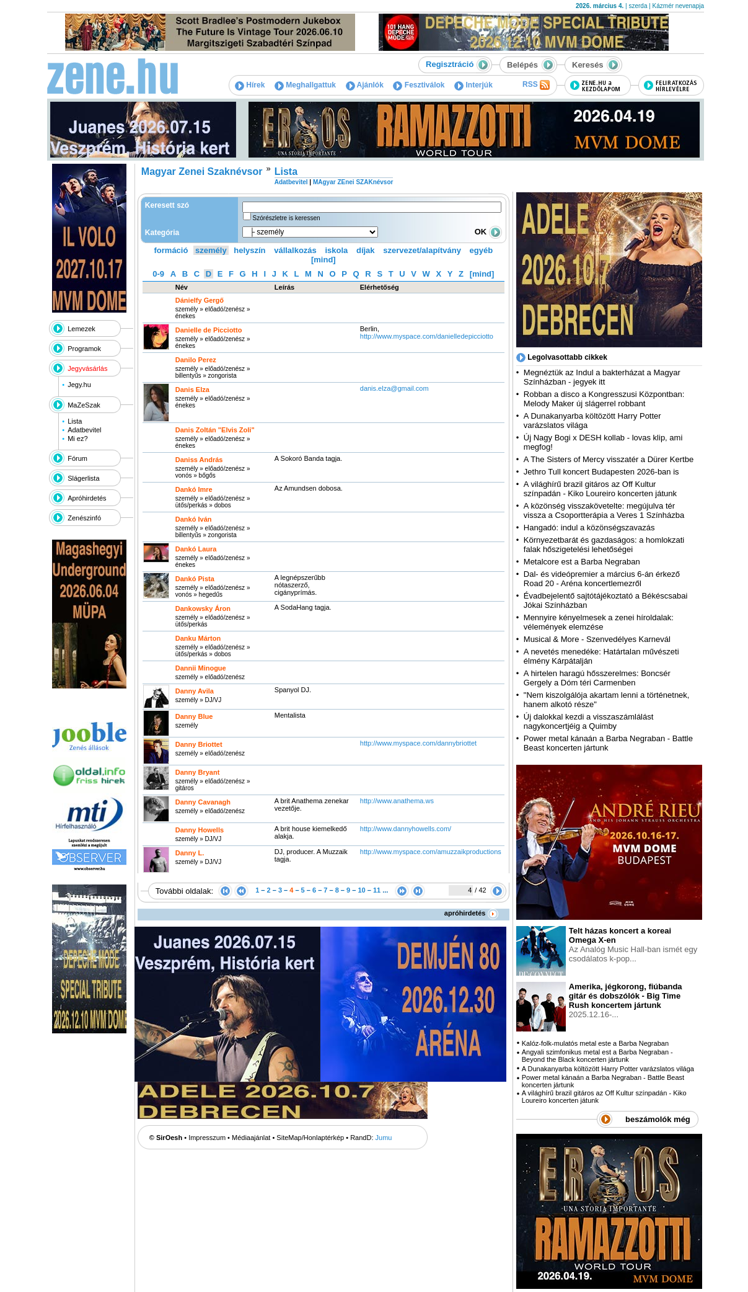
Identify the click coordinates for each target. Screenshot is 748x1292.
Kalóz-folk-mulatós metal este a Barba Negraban (595, 1043)
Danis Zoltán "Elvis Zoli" (215, 430)
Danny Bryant (197, 772)
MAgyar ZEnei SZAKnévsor (353, 182)
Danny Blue (194, 716)
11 (377, 890)
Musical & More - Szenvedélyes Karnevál (597, 639)
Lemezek (81, 328)
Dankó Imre (194, 489)
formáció (171, 250)
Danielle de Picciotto (208, 330)
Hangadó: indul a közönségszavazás (589, 527)
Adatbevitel (84, 430)
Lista (75, 421)
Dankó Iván (193, 519)
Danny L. (189, 853)
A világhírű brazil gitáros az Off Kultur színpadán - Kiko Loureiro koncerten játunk (600, 488)
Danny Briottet (198, 744)
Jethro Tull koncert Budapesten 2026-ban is (601, 471)
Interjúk (473, 85)
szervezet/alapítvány (422, 250)
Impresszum (207, 1137)
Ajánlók (365, 85)
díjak (365, 250)
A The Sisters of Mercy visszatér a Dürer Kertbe (608, 459)
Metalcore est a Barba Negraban (582, 561)
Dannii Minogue (200, 668)
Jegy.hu (79, 384)
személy (211, 250)
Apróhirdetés (87, 498)
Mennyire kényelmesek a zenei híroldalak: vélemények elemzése (599, 622)
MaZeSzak (84, 405)
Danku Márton (198, 638)
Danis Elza (192, 389)
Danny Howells (199, 830)
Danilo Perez (195, 359)
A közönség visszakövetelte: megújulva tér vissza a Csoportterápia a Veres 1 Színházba (604, 510)
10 (361, 890)
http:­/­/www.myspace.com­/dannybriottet (418, 743)
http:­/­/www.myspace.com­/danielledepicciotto (426, 336)
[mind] (323, 259)
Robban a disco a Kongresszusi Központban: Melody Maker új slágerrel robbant (604, 399)
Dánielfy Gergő (199, 300)
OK (488, 231)
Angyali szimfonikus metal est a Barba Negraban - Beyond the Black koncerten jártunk (597, 1055)
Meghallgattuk (305, 85)
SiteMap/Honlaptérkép (310, 1137)
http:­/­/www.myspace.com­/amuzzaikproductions (430, 851)
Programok (84, 348)
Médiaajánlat (251, 1137)
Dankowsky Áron (203, 608)
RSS (536, 85)
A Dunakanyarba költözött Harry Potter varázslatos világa (608, 1068)
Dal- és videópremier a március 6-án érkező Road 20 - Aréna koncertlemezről (602, 578)
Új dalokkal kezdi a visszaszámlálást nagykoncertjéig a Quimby (589, 721)
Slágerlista (83, 478)
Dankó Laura (196, 549)
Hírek (250, 85)
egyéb (481, 250)
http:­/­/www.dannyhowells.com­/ (405, 828)
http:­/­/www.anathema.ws (397, 800)
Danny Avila (194, 691)
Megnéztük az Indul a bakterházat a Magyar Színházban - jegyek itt (602, 377)
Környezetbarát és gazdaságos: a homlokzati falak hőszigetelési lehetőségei (604, 544)
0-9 (158, 273)
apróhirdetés (471, 913)
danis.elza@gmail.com (394, 388)
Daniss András (199, 459)
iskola (336, 250)
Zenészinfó (84, 518)
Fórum (77, 458)
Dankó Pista (194, 578)
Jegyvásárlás (87, 368)
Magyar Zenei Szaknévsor (202, 171)
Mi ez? (77, 438)
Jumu (384, 1137)
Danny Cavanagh (203, 802)
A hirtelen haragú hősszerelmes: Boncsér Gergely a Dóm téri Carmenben (597, 678)
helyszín (249, 250)
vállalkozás (295, 250)
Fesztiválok (418, 85)
